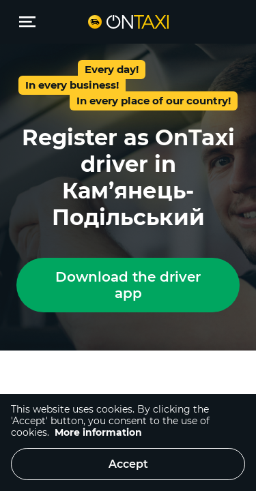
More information (98, 432)
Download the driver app (128, 285)
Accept (128, 464)
